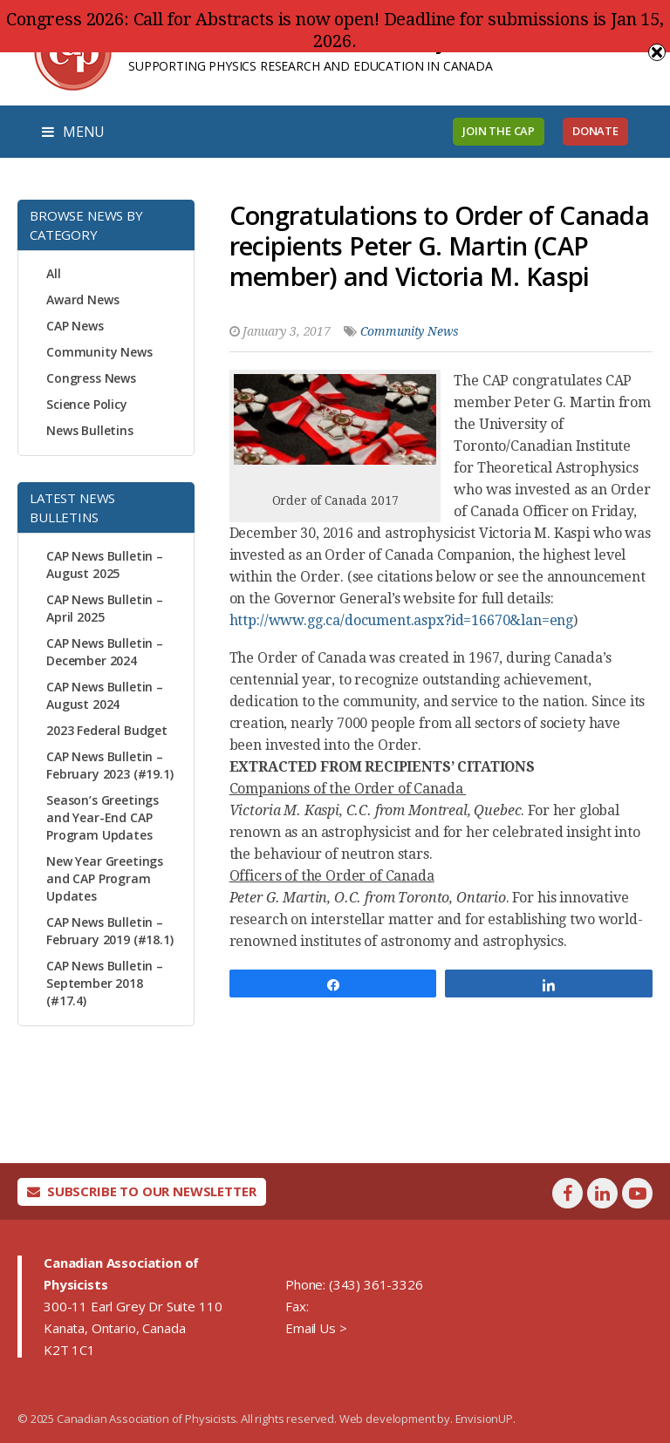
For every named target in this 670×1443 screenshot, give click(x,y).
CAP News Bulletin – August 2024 (104, 695)
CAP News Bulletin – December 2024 (104, 652)
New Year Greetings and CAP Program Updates (104, 878)
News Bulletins (89, 430)
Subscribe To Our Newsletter (141, 1191)
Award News (82, 299)
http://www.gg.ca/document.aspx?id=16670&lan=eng (401, 620)
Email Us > (315, 1328)
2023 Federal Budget (107, 730)
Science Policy (86, 404)
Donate (595, 131)
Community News (99, 352)
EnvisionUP (484, 1418)
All (53, 273)
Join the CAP (498, 131)
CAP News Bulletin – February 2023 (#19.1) (110, 765)
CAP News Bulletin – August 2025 (104, 565)
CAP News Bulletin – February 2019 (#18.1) (110, 931)
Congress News (91, 378)
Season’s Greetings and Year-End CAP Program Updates (102, 817)
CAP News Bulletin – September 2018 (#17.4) (104, 983)
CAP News (75, 325)
